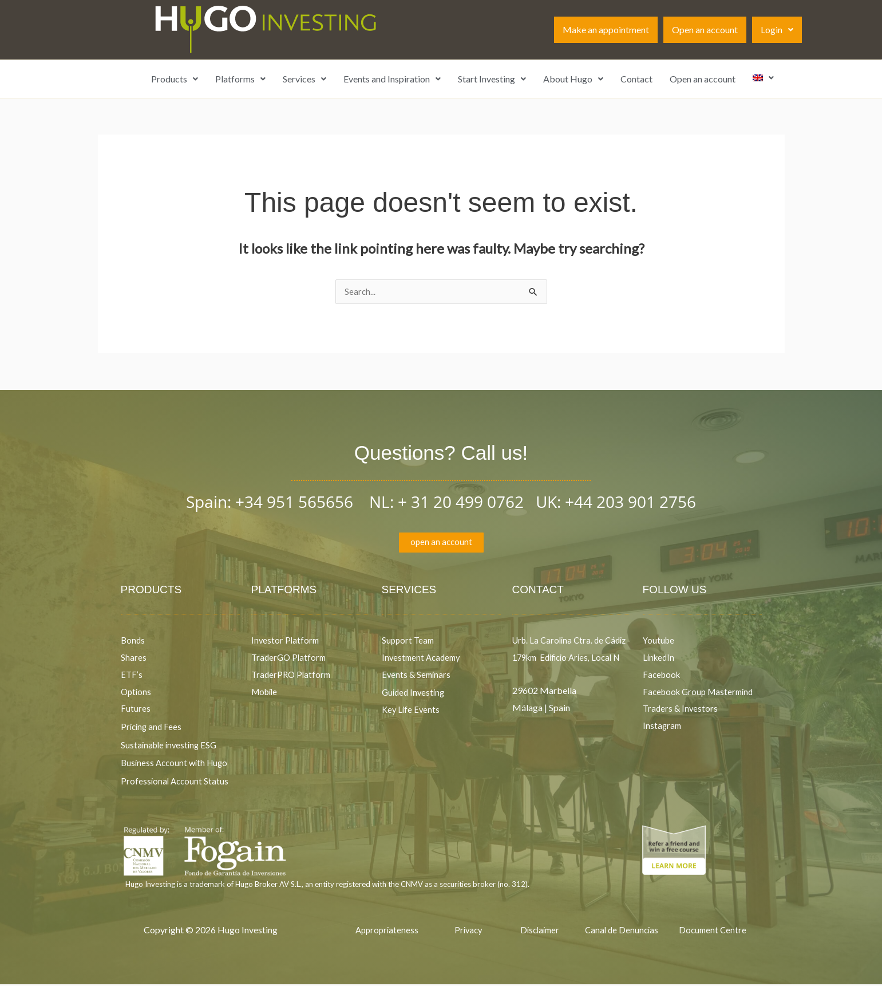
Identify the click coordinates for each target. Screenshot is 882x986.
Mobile (265, 693)
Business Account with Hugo (177, 764)
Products (174, 78)
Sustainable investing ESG (171, 746)
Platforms (240, 78)
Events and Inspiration (392, 78)
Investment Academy (423, 659)
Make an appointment (606, 29)
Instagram (663, 726)
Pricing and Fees (152, 728)
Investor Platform (286, 642)
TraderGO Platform (290, 659)
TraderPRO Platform (292, 676)
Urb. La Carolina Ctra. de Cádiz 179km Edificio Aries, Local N (567, 659)
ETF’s (132, 676)
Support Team (409, 642)
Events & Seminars (417, 676)
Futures (136, 710)
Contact (636, 78)
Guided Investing (415, 693)
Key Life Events (412, 711)
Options (137, 693)
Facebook (664, 676)
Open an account (705, 29)
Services (304, 78)
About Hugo (573, 78)
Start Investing (492, 78)
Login (777, 29)
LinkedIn (660, 659)
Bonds (133, 642)
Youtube (659, 642)
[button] (777, 30)
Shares (134, 659)
